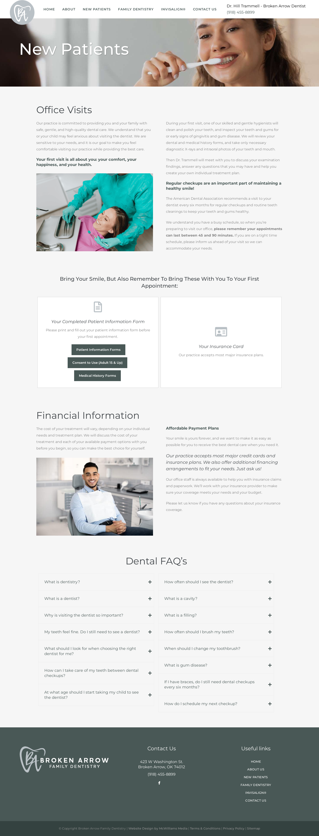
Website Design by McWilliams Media (157, 828)
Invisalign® (255, 793)
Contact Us (255, 800)
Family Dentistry (256, 785)
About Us (255, 769)
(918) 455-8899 (241, 12)
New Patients (256, 777)
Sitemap (253, 828)
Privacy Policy (233, 828)
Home (256, 762)
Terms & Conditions (205, 828)
